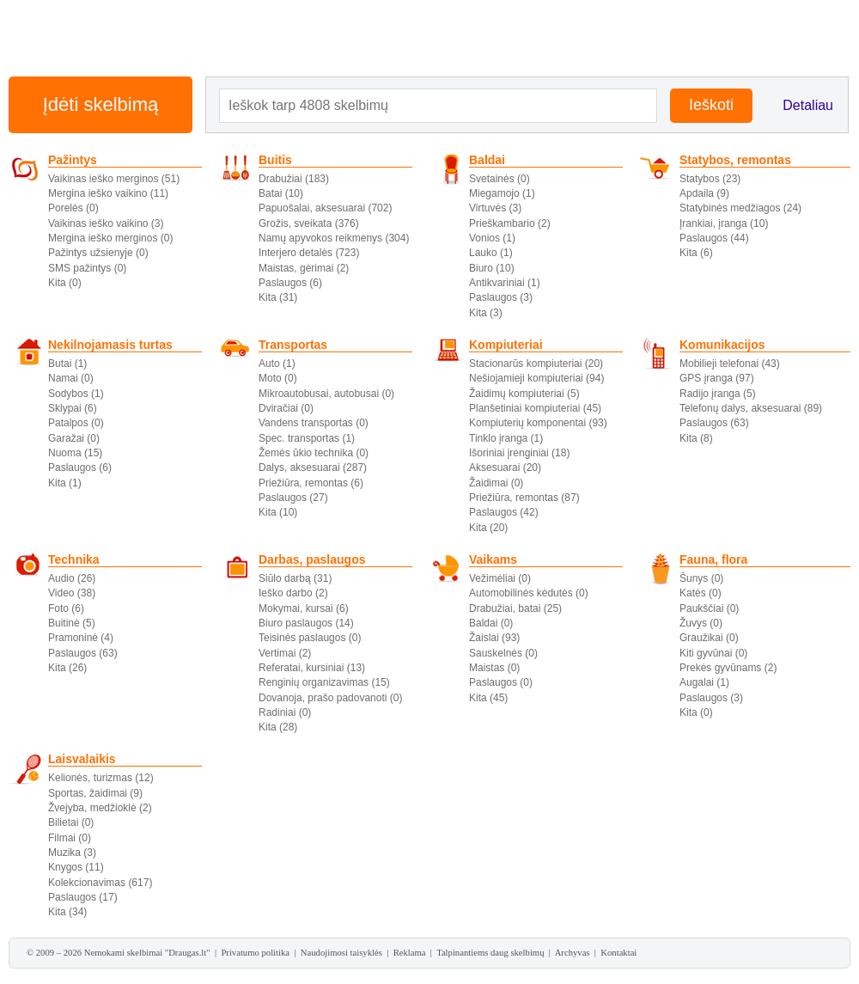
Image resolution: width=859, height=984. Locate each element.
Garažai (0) (74, 438)
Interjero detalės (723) (309, 253)
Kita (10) (278, 512)
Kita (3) (486, 313)
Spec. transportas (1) (307, 438)
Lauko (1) (491, 253)
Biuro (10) (492, 268)
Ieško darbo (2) (293, 593)
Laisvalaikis (82, 759)
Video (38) (71, 593)
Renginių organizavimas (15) (324, 682)
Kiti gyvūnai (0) (713, 653)
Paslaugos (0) (501, 682)
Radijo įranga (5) (717, 394)
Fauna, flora (713, 559)
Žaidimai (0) (496, 483)
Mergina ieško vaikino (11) (108, 193)
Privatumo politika (255, 952)
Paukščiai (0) (709, 608)
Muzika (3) (72, 852)
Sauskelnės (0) (503, 653)
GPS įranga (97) (716, 378)
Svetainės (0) (499, 179)
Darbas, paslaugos (312, 559)
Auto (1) (277, 364)
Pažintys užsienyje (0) (98, 253)
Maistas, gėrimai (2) (304, 268)
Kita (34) (67, 912)
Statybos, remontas (735, 160)
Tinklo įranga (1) (506, 438)
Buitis (275, 160)
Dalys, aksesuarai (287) (313, 467)
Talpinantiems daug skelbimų (490, 952)
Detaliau (808, 105)
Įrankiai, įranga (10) (723, 223)
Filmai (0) (69, 838)
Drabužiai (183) (294, 179)
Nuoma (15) (75, 453)
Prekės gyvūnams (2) (728, 668)
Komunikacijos (722, 344)
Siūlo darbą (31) (295, 578)
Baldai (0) (491, 623)
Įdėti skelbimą (101, 104)
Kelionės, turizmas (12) (101, 778)
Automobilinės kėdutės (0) (528, 593)
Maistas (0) (494, 668)
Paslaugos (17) (83, 897)
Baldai (487, 160)
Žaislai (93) (494, 638)
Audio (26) (71, 578)
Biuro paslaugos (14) (306, 623)
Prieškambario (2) (510, 223)
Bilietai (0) (71, 822)
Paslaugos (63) (714, 423)
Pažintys (72, 160)
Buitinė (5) (71, 623)
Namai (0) (71, 378)
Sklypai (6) (72, 408)
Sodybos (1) (76, 394)
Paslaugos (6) (290, 283)
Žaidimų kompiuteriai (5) (524, 394)
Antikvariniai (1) (504, 283)
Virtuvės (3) (495, 208)
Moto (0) (278, 378)
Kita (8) (696, 438)
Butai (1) (67, 364)
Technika (74, 559)
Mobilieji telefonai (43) (729, 364)
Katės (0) (700, 593)
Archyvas (572, 952)
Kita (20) (488, 528)
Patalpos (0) (76, 423)
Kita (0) (65, 283)
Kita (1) (65, 483)
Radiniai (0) (285, 712)
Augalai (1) (704, 682)
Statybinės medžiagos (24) (740, 208)
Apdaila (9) (704, 193)
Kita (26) (67, 668)
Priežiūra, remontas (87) (524, 498)
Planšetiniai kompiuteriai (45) (535, 408)
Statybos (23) (709, 179)
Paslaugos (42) (504, 512)
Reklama (409, 952)
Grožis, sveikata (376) (309, 223)
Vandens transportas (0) (314, 423)
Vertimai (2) (285, 653)
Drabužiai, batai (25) (515, 608)
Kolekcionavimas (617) (100, 883)
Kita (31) (278, 297)
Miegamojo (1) (502, 193)
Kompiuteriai (506, 344)
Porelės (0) (73, 208)
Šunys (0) (701, 578)
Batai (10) (281, 193)
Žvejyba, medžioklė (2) (100, 808)
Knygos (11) (76, 867)
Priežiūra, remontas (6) (311, 483)
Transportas (293, 344)
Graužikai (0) (709, 638)
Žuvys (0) (700, 623)
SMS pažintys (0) (87, 268)
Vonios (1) (492, 238)
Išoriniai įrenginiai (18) (519, 453)
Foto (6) (66, 608)
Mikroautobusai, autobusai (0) (326, 394)
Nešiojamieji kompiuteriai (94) (536, 378)
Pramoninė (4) (80, 638)
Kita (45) (488, 698)
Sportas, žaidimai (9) (95, 793)
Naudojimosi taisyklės (341, 952)
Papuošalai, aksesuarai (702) (325, 208)
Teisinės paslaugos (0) (310, 638)
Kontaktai (618, 952)
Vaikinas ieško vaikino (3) (106, 223)
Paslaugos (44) (714, 238)
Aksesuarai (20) (505, 467)
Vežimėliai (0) (500, 578)
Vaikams (493, 559)
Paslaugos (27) (293, 498)
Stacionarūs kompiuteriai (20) (536, 364)
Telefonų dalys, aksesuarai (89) (750, 408)
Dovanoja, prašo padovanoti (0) (330, 698)
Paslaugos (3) (501, 297)
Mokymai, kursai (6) (304, 608)
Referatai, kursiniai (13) (312, 668)
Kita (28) (278, 727)
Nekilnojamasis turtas (110, 344)
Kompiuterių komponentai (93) (538, 423)
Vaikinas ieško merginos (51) (114, 179)
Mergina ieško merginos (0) (110, 238)
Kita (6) (696, 253)
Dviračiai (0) (286, 408)
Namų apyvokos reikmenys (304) (334, 238)
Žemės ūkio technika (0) (314, 453)
